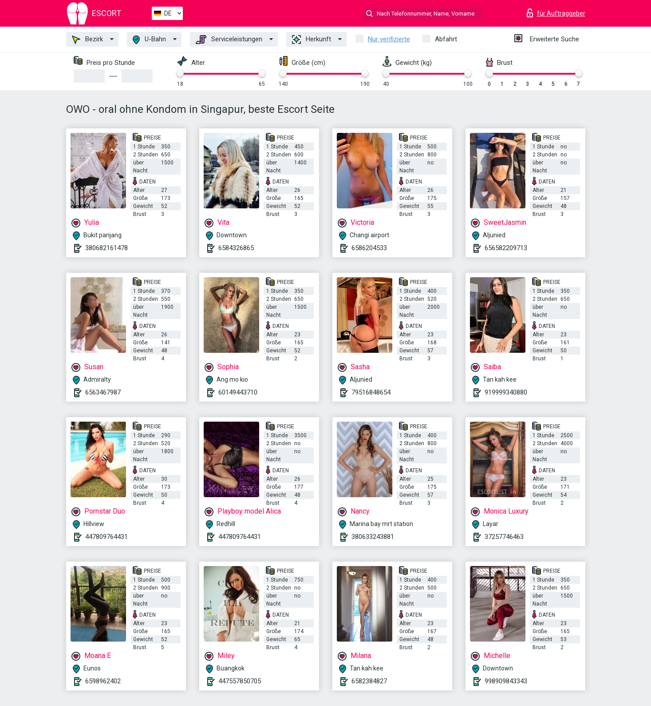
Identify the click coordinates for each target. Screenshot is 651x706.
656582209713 (506, 248)
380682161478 (106, 248)
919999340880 (506, 392)
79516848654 (371, 392)
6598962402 (103, 681)
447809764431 (106, 537)
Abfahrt (446, 39)
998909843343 (506, 681)
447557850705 (239, 681)
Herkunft (311, 39)
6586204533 (369, 248)
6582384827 (369, 681)
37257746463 (504, 537)
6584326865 (236, 248)
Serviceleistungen (229, 39)
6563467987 (103, 392)
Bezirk (87, 39)
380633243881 (372, 537)
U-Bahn (149, 39)
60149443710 (237, 392)
